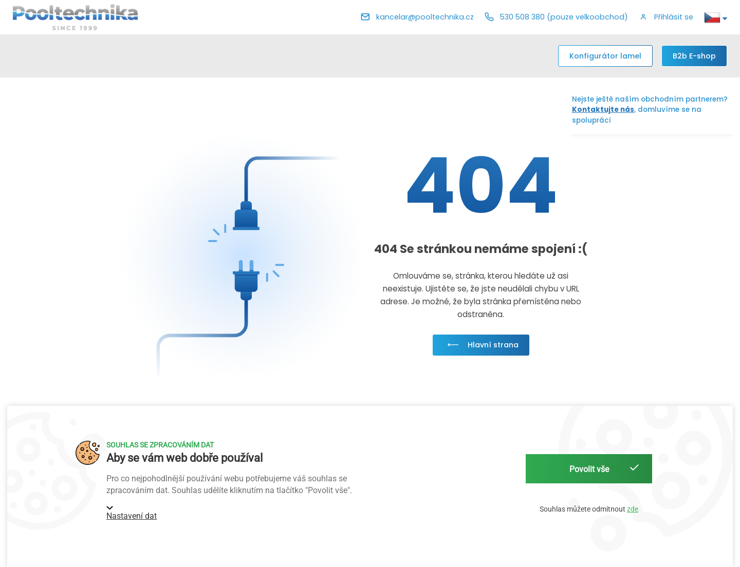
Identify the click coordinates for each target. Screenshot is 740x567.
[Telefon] (556, 17)
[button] (666, 17)
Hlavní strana (481, 345)
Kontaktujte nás (603, 109)
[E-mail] (417, 17)
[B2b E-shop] (694, 55)
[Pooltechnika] (75, 17)
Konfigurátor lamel (605, 56)
